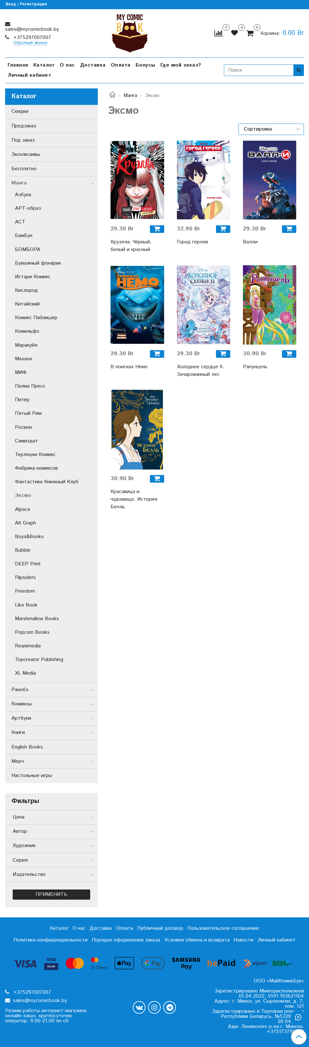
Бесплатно (24, 168)
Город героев (192, 242)
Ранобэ (19, 689)
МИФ (21, 372)
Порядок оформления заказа (126, 940)
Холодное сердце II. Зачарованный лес (200, 370)
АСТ (20, 222)
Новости (243, 940)
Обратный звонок (30, 43)
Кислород (26, 290)
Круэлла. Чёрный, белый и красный (131, 245)
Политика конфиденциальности (50, 940)
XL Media (25, 673)
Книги (18, 732)
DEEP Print (28, 564)
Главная (18, 65)
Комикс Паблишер (36, 317)
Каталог (44, 65)
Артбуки (21, 718)
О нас (67, 65)
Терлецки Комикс (35, 454)
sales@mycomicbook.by (32, 29)
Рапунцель (255, 366)
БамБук (23, 235)
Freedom (25, 591)
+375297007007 (31, 37)
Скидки (19, 111)
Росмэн (23, 427)
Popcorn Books (32, 632)
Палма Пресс (30, 386)
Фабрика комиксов (36, 468)
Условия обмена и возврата (197, 940)
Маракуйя (26, 345)
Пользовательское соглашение (223, 928)
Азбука (23, 194)
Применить (51, 894)
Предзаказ (23, 126)
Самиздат (26, 441)
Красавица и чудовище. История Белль (134, 499)
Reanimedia (28, 646)
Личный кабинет (29, 75)
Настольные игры (31, 775)
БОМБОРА (27, 249)
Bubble (22, 550)
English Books (27, 747)
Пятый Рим (28, 413)
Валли (250, 242)
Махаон (23, 359)
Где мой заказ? (180, 65)
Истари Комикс (32, 276)
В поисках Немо (129, 366)
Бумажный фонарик (38, 263)
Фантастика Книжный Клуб (46, 481)
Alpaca (22, 509)
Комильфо (27, 331)
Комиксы (21, 704)
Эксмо (23, 495)
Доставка (93, 65)
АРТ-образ (28, 208)
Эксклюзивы (25, 154)
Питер (22, 399)
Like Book (26, 605)
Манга (130, 95)
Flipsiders (25, 577)
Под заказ (23, 140)
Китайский (27, 304)
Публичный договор (160, 928)
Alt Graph (25, 523)
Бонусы (145, 65)
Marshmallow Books (37, 618)
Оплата (121, 65)
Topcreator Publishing (39, 659)
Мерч (17, 761)
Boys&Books (29, 536)
